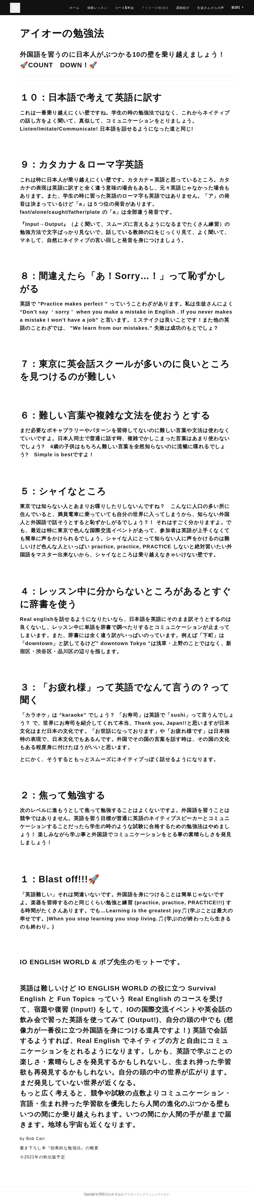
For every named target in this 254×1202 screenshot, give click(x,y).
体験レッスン (132, 7)
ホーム (109, 7)
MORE (236, 7)
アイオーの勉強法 (189, 7)
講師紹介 (217, 7)
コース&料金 (158, 7)
